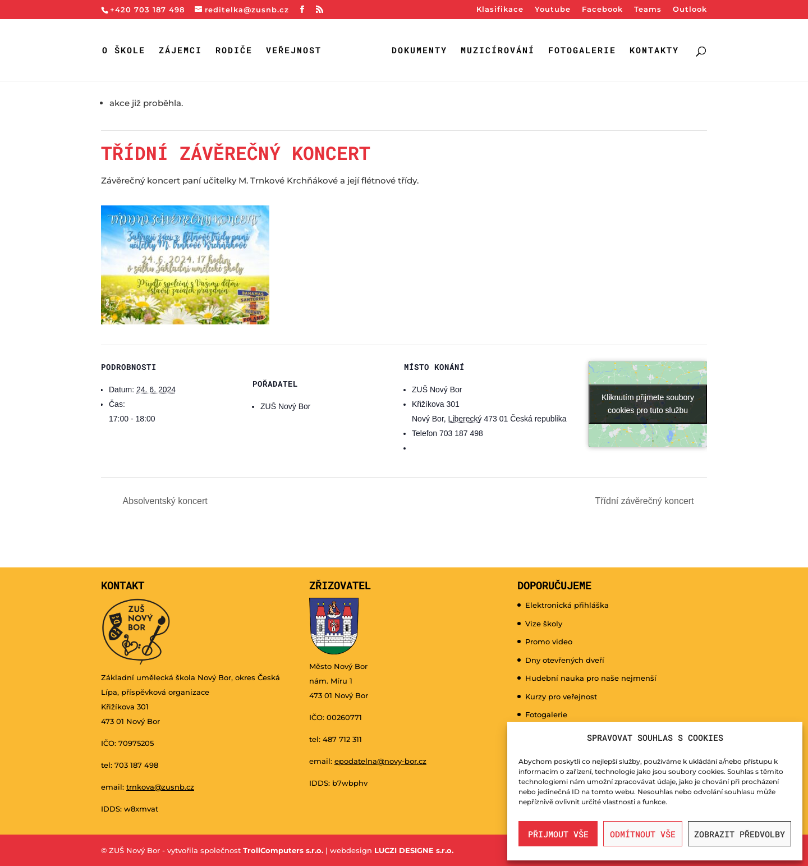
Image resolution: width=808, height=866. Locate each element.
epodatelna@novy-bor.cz (380, 760)
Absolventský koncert (164, 500)
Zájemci (182, 51)
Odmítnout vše (643, 834)
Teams (648, 9)
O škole (125, 51)
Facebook (602, 9)
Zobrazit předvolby (739, 834)
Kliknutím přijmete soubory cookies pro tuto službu (648, 403)
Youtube (553, 9)
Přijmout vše (558, 834)
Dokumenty (417, 51)
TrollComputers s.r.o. (283, 849)
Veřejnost (295, 51)
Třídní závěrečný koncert (645, 500)
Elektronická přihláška (567, 604)
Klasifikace (500, 9)
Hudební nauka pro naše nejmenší (590, 677)
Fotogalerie (580, 51)
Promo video (548, 640)
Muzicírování (495, 51)
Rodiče (235, 51)
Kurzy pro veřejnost (561, 695)
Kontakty (652, 51)
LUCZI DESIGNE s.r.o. (412, 849)
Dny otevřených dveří (564, 659)
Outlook (690, 9)
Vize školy (543, 622)
